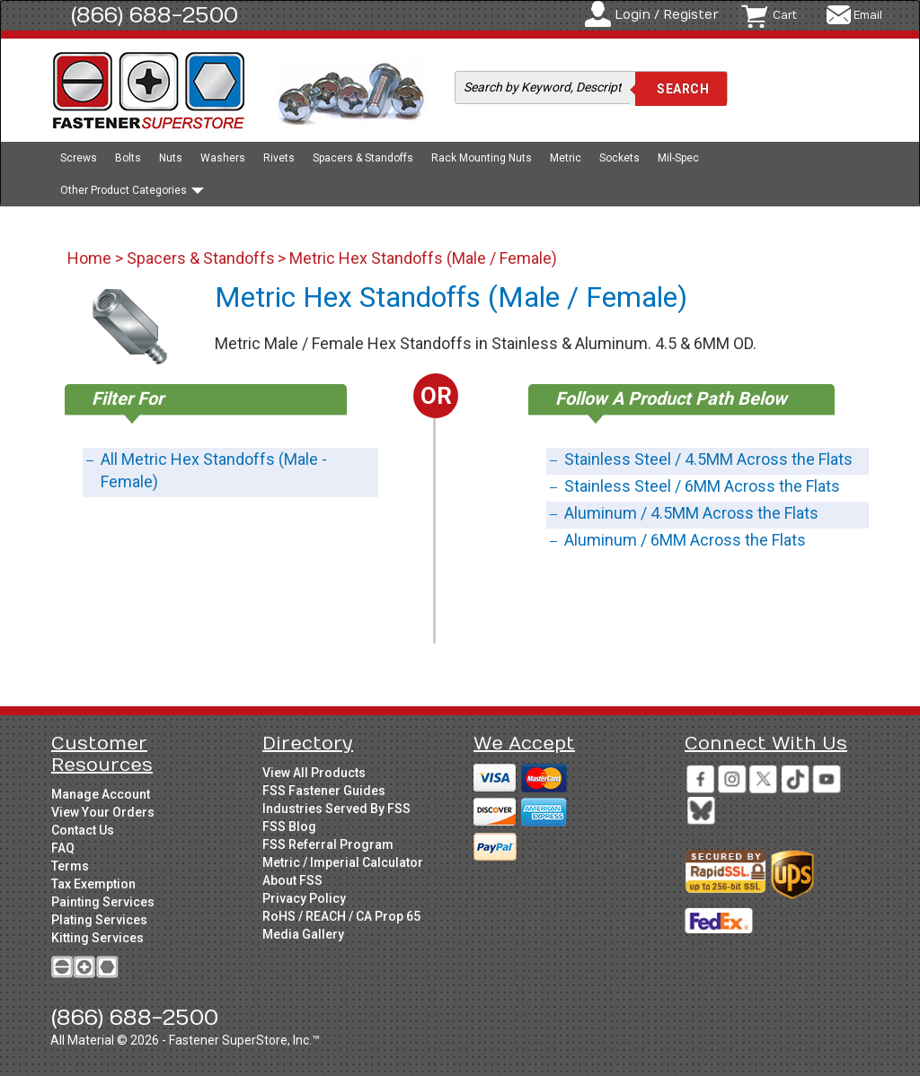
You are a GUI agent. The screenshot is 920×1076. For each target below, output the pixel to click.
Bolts (128, 158)
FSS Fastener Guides (323, 790)
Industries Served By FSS (336, 808)
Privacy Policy (304, 898)
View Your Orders (103, 812)
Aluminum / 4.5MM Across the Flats (691, 512)
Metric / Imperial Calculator (342, 862)
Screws (78, 158)
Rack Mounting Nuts (481, 158)
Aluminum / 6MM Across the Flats (685, 539)
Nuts (170, 158)
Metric (565, 158)
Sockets (619, 158)
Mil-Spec (678, 158)
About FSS (292, 880)
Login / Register (667, 14)
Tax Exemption (93, 884)
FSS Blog (289, 826)
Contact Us (82, 830)
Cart (785, 15)
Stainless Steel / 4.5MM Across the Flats (708, 459)
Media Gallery (303, 934)
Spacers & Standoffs (363, 158)
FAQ (63, 848)
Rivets (279, 158)
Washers (222, 158)
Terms (70, 866)
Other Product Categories (132, 190)
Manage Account (100, 794)
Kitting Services (97, 938)
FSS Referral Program (328, 844)
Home (91, 258)
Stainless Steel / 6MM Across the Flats (702, 486)
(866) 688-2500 (154, 15)
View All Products (314, 772)
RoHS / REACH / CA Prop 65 (341, 916)
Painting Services (103, 902)
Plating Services (99, 920)
